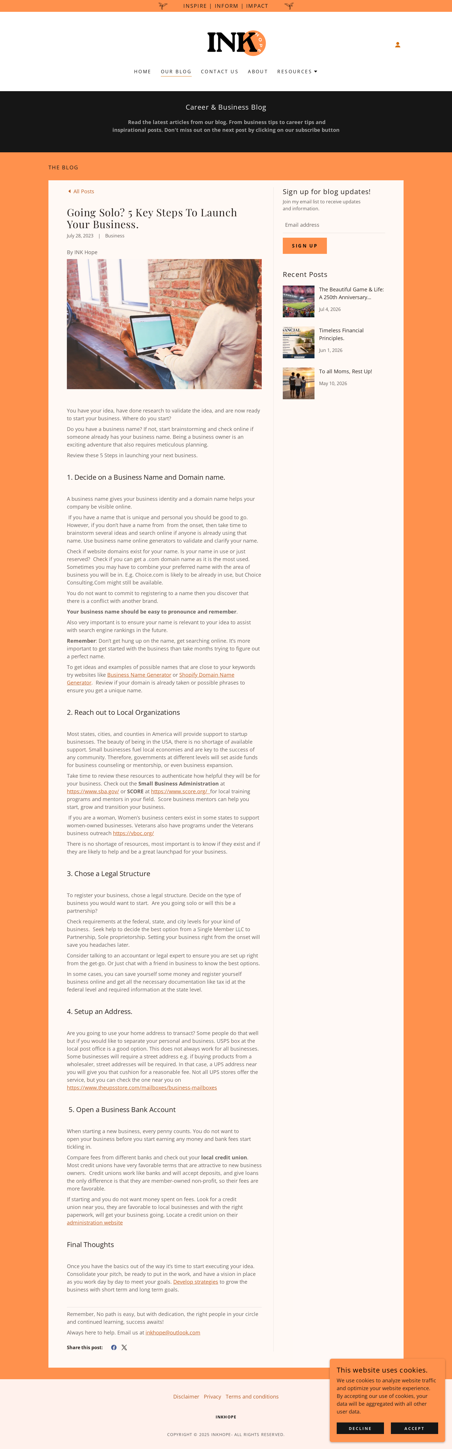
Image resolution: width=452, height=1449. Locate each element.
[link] (226, 43)
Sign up (305, 246)
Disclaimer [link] (186, 1396)
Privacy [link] (212, 1396)
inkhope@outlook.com (173, 1332)
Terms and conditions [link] (252, 1396)
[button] (398, 44)
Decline (360, 1428)
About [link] (258, 71)
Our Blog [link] (176, 71)
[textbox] (334, 225)
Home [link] (143, 71)
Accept (414, 1428)
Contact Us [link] (220, 71)
